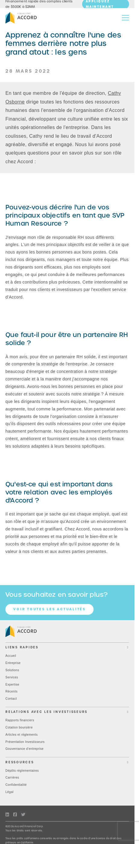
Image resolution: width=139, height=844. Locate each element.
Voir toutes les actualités (49, 609)
